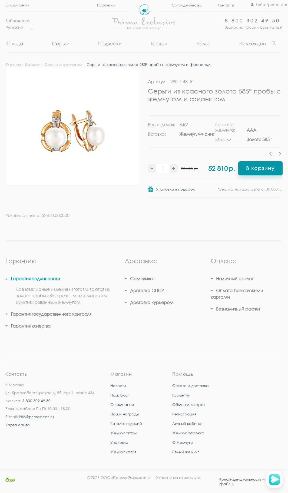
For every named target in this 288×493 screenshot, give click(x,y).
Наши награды (124, 414)
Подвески (110, 43)
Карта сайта (17, 424)
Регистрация (184, 414)
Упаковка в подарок (175, 189)
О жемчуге (182, 442)
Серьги (60, 43)
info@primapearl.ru (36, 416)
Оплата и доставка (190, 385)
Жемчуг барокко (188, 433)
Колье (203, 43)
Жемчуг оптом (123, 433)
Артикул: (157, 81)
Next (280, 154)
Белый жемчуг (185, 451)
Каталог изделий (126, 423)
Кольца (14, 43)
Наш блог (119, 395)
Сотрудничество (187, 5)
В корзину (260, 168)
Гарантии (181, 395)
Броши (159, 43)
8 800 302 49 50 (252, 21)
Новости (118, 385)
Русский (17, 27)
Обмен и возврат (188, 404)
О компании (17, 5)
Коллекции (252, 43)
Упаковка (119, 442)
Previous (271, 154)
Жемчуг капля (123, 451)
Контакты (225, 5)
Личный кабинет (187, 423)
